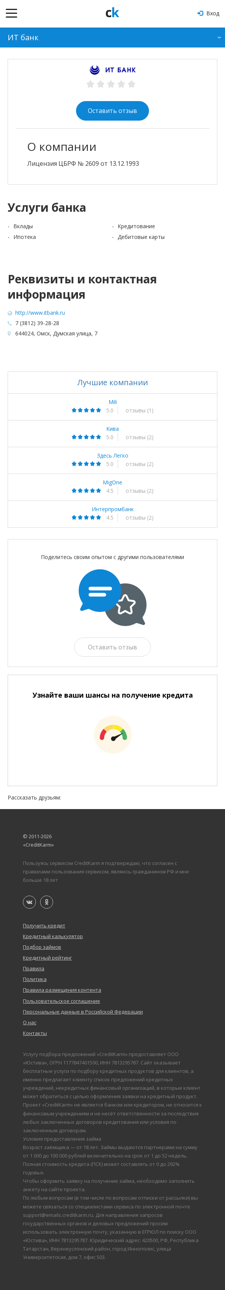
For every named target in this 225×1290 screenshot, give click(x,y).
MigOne (112, 482)
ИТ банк (23, 37)
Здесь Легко (112, 455)
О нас (29, 1022)
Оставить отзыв (112, 110)
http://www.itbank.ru (40, 312)
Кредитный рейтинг (47, 957)
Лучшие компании (113, 382)
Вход (208, 13)
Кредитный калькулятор (53, 936)
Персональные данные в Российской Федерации (83, 1011)
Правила (33, 968)
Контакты (35, 1033)
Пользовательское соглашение (61, 1000)
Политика (35, 979)
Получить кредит (44, 925)
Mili (112, 402)
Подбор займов (42, 946)
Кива (112, 429)
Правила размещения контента (62, 989)
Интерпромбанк (113, 509)
